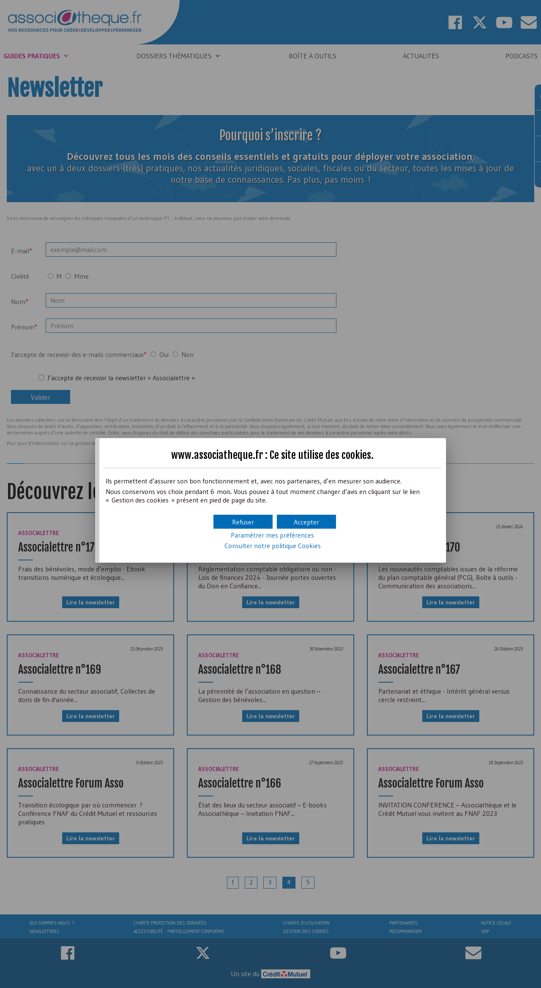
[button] (306, 522)
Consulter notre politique (272, 545)
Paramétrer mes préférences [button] (272, 535)
